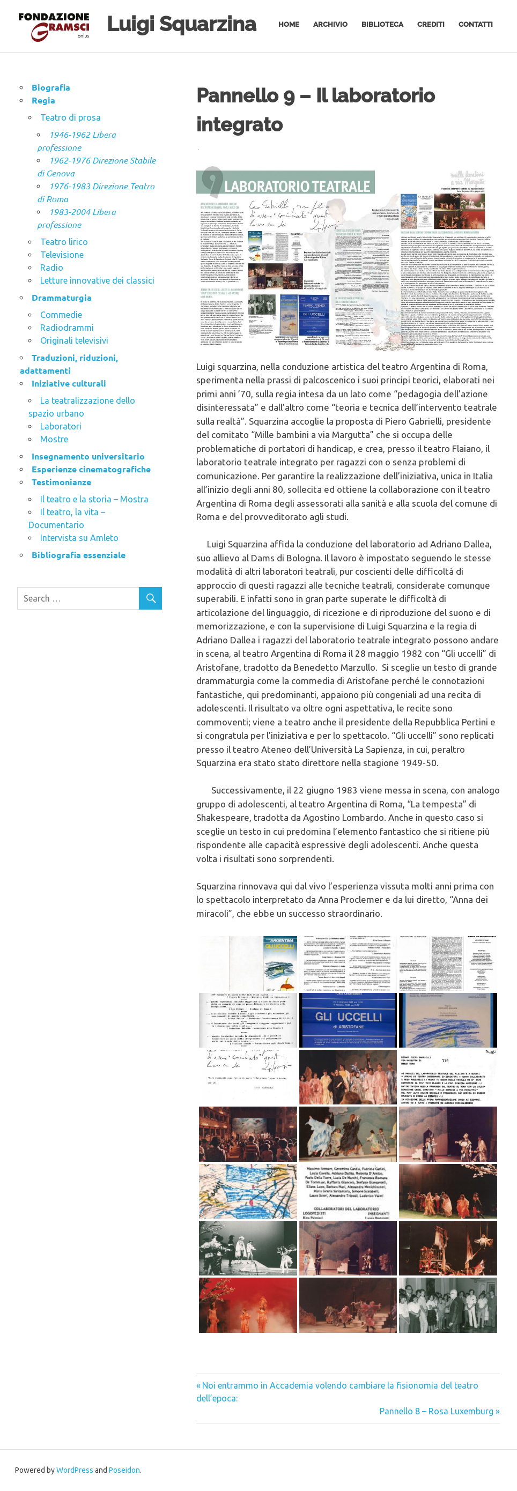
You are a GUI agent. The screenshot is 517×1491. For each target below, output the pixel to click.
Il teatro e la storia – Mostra (94, 499)
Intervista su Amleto (79, 538)
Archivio (330, 24)
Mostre (54, 439)
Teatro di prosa (70, 117)
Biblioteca (382, 24)
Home (288, 24)
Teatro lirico (64, 242)
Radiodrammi (67, 327)
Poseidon (124, 1470)
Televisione (62, 254)
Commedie (61, 315)
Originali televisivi (74, 340)
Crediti (431, 24)
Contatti (476, 24)
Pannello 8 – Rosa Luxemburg (436, 1411)
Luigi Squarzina (181, 24)
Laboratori (61, 426)
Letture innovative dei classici (97, 280)
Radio (51, 267)
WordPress (74, 1470)
